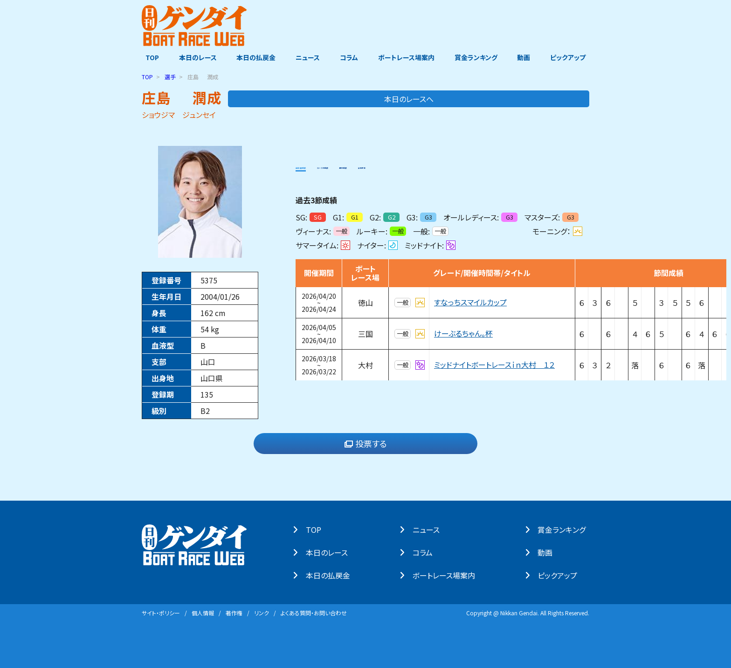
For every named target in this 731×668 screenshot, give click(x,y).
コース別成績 (370, 165)
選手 (170, 76)
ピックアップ (571, 57)
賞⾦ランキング (565, 529)
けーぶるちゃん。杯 (463, 333)
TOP (148, 57)
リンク (261, 612)
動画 (526, 57)
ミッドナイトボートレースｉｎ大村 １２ (494, 364)
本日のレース (195, 57)
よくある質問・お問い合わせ (314, 612)
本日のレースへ (552, 98)
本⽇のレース (330, 552)
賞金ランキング (477, 57)
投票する (366, 443)
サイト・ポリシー (161, 612)
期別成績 (418, 165)
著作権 (234, 612)
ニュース (307, 57)
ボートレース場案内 (407, 57)
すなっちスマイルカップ (470, 302)
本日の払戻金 (254, 57)
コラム (349, 57)
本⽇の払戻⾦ (331, 574)
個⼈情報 (203, 612)
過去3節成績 (316, 165)
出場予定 (459, 165)
